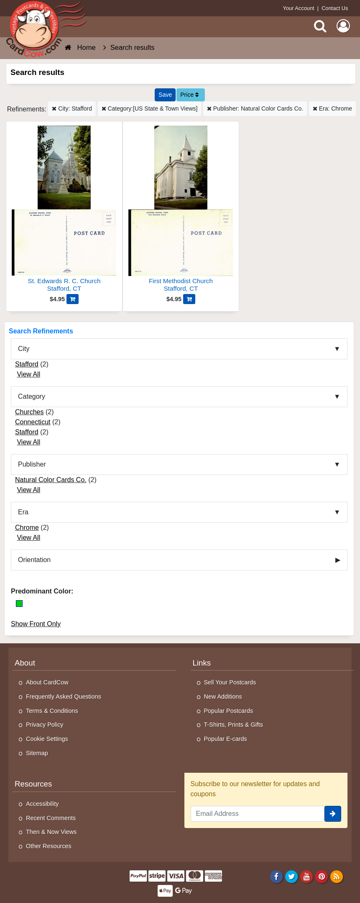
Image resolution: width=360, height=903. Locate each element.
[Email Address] (258, 814)
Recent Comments (51, 818)
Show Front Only (36, 623)
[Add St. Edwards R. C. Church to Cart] (72, 299)
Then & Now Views (51, 831)
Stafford (26, 364)
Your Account (298, 8)
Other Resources (48, 846)
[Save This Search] (165, 94)
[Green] (19, 603)
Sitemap (37, 753)
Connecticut (33, 422)
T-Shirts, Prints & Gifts (233, 724)
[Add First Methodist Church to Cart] (189, 299)
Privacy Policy (45, 724)
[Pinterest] (321, 876)
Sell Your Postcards (230, 682)
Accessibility (42, 803)
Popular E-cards (225, 738)
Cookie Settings (47, 738)
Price (189, 94)
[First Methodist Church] (181, 210)
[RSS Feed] (336, 876)
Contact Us (335, 8)
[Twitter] (291, 876)
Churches (29, 411)
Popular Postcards (228, 710)
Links (202, 662)
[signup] (332, 814)
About (25, 662)
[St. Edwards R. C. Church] (64, 210)
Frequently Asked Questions (63, 696)
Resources (33, 783)
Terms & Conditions (52, 710)
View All (28, 374)
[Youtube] (306, 876)
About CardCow (47, 682)
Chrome (27, 527)
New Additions (223, 696)
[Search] (320, 26)
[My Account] (343, 26)
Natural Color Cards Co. (51, 479)
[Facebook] (276, 876)
